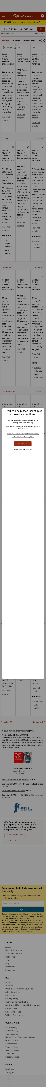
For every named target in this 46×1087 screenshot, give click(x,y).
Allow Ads (23, 444)
